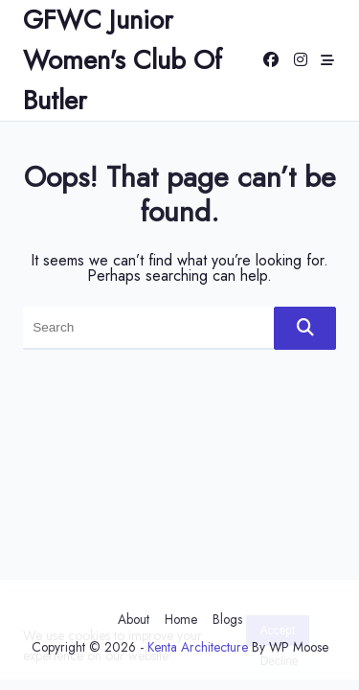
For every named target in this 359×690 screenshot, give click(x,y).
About (133, 619)
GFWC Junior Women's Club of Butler (122, 60)
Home (181, 619)
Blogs (227, 619)
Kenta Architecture (197, 646)
